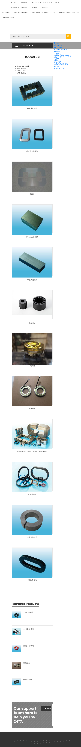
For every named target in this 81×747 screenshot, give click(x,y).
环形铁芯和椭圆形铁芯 (62, 55)
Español (45, 7)
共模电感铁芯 (28, 629)
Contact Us (59, 68)
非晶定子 (57, 58)
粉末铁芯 (57, 62)
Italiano (24, 7)
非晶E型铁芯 (28, 612)
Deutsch (46, 2)
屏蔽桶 (32, 365)
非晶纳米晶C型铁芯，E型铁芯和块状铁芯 (32, 451)
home (56, 43)
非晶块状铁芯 (32, 280)
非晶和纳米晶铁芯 (61, 64)
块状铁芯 (57, 53)
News (56, 66)
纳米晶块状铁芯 (32, 237)
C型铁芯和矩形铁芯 (61, 49)
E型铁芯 (57, 51)
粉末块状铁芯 (32, 108)
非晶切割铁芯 (32, 537)
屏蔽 (56, 60)
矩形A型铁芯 (32, 580)
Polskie (34, 7)
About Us (58, 45)
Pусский (14, 7)
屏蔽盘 (32, 194)
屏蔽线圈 (32, 408)
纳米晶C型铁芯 (32, 151)
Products (58, 47)
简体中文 (24, 2)
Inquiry (47, 708)
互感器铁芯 (32, 494)
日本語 (56, 2)
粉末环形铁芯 (28, 646)
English (14, 2)
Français (35, 2)
